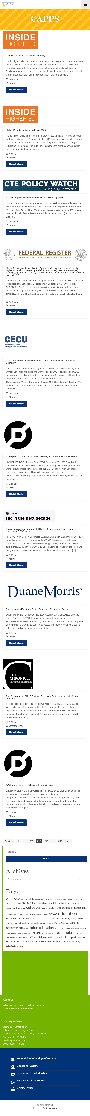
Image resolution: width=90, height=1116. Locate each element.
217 (32, 841)
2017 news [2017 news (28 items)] (13, 899)
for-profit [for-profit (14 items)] (35, 923)
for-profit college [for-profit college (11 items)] (47, 923)
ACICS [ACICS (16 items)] (25, 903)
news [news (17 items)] (83, 928)
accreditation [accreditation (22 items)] (29, 899)
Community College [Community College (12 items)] (47, 908)
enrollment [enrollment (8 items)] (10, 923)
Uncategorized (16, 726)
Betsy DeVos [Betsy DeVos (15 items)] (36, 903)
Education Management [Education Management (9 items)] (41, 919)
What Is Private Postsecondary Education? (24, 1005)
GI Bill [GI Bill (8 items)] (25, 928)
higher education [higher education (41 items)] (41, 928)
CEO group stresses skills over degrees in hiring (30, 785)
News (12, 83)
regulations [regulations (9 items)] (28, 933)
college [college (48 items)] (32, 907)
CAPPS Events (25, 1087)
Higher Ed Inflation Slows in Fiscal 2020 (26, 130)
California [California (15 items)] (21, 908)
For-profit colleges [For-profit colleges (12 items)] (62, 923)
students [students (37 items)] (70, 933)
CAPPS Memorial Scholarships (18, 1008)
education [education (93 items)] (67, 913)
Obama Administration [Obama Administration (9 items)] (14, 933)
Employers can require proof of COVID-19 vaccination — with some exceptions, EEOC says (39, 530)
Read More (16, 89)
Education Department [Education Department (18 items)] (18, 918)
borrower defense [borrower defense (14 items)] (52, 903)
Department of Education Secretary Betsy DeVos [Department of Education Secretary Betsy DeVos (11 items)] (27, 914)
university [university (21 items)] (74, 941)
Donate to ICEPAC (27, 1065)
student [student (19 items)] (37, 933)
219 (46, 841)
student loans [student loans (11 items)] (57, 933)
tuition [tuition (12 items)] (57, 937)
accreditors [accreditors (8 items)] (17, 903)
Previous (9, 841)
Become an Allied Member (32, 1072)
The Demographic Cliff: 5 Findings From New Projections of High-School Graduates (42, 697)
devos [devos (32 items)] (53, 914)
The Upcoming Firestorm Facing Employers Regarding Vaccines (38, 609)
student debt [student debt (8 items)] (46, 933)
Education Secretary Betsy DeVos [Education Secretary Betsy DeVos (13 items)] (67, 919)
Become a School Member (32, 1080)
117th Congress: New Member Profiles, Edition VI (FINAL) (35, 197)
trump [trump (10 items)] (28, 937)
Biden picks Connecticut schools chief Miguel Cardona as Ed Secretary (41, 456)
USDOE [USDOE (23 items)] (11, 945)
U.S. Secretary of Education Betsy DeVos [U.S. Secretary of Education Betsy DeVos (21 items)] (43, 941)
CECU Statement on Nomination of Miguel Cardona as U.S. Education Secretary (41, 361)
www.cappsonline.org (13, 1043)
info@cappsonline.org (14, 1040)
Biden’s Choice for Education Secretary (25, 55)
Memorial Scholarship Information (37, 1058)
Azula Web (51, 1108)
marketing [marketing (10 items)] (75, 928)
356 (60, 841)
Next (68, 841)
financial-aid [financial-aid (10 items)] (25, 923)
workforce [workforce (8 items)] (20, 946)
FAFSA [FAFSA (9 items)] (17, 923)
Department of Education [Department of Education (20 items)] (71, 907)
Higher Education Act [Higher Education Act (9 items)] (62, 928)
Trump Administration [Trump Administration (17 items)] (42, 937)
